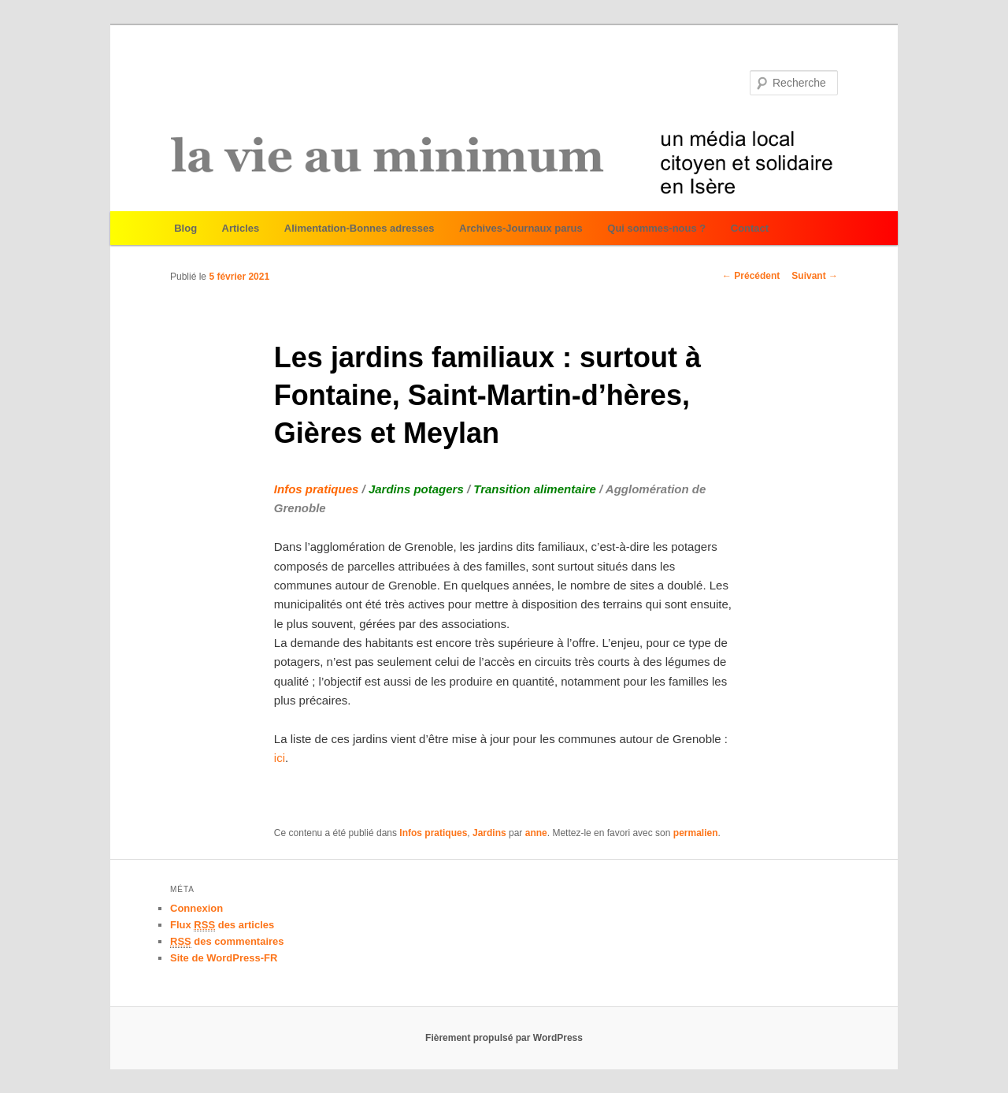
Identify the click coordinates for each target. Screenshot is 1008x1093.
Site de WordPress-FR (223, 958)
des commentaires (227, 941)
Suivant (814, 275)
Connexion (196, 908)
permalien (695, 832)
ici (279, 757)
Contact (750, 228)
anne (536, 832)
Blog (185, 228)
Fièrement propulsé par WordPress (504, 1037)
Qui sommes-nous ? (656, 228)
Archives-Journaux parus (521, 228)
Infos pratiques (433, 832)
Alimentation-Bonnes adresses (359, 228)
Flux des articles (222, 925)
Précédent (751, 275)
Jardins (489, 832)
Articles (241, 228)
